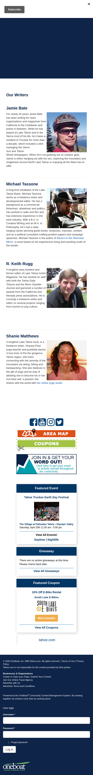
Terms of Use (68, 661)
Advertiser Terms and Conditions (19, 686)
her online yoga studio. (50, 382)
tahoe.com (47, 640)
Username (9, 714)
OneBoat (24, 695)
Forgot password (19, 742)
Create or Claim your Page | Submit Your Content (27, 677)
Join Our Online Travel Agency (18, 680)
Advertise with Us (11, 683)
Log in (9, 749)
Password (9, 728)
